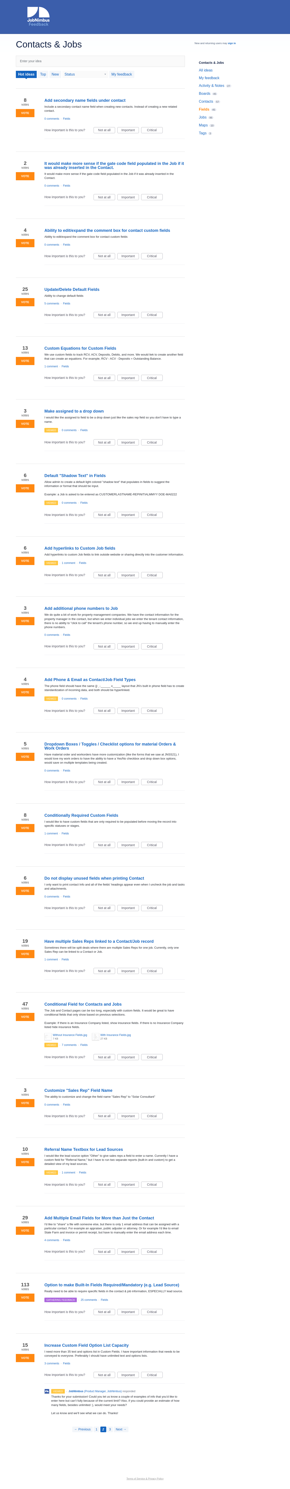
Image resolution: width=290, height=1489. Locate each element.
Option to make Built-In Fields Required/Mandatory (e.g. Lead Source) (111, 1285)
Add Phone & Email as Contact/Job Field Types (90, 679)
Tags (203, 133)
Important (130, 130)
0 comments (51, 118)
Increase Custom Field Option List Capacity (86, 1345)
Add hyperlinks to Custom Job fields (79, 548)
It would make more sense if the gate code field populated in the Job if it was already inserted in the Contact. (114, 165)
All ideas (206, 70)
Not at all (106, 130)
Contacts (206, 101)
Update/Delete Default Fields (71, 289)
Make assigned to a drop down (74, 411)
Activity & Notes (211, 86)
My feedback (121, 74)
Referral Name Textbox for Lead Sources (83, 1149)
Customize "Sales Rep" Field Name (78, 1090)
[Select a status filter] (85, 74)
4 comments (51, 1240)
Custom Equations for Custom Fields (80, 348)
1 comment (51, 366)
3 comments (51, 1363)
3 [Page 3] (110, 1429)
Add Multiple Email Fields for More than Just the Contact (99, 1218)
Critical (155, 130)
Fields (66, 118)
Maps (203, 125)
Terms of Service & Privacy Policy (145, 1478)
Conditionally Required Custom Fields (81, 815)
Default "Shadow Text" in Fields (75, 475)
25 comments (89, 1299)
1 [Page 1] (96, 1429)
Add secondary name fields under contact (85, 100)
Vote (25, 113)
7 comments (69, 1045)
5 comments (51, 303)
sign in (232, 43)
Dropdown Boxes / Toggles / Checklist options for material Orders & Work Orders (110, 746)
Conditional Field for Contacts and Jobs (83, 1004)
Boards (204, 93)
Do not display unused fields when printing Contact (94, 878)
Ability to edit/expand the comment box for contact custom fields (107, 230)
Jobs (203, 117)
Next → (121, 1429)
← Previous (82, 1429)
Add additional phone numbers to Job (81, 608)
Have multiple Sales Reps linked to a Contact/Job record (99, 941)
